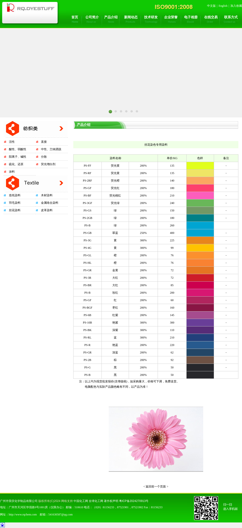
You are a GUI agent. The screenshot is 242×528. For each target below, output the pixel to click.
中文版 (211, 5)
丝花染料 (14, 210)
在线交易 (211, 17)
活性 (12, 141)
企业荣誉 (171, 17)
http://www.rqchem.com (23, 514)
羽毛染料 (14, 202)
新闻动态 (131, 17)
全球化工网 (96, 501)
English (223, 5)
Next (148, 118)
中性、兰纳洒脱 (51, 149)
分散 (44, 156)
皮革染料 (47, 210)
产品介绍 (111, 17)
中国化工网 (81, 501)
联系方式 (231, 17)
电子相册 (191, 17)
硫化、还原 (16, 164)
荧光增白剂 (48, 164)
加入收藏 (236, 5)
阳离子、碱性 (17, 156)
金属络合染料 (49, 202)
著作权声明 (111, 501)
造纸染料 (14, 195)
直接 (44, 141)
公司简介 (92, 17)
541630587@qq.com (60, 514)
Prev (94, 118)
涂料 (12, 171)
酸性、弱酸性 (17, 149)
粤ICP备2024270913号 (134, 501)
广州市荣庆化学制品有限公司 (19, 501)
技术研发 (151, 17)
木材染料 (47, 195)
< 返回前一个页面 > (155, 486)
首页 (74, 17)
